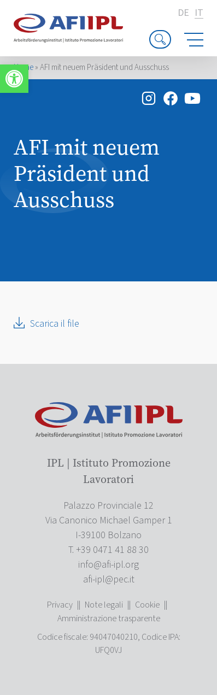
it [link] (199, 13)
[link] (14, 78)
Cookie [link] (147, 605)
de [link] (183, 13)
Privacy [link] (60, 605)
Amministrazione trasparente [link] (108, 618)
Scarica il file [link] (54, 324)
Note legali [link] (104, 605)
